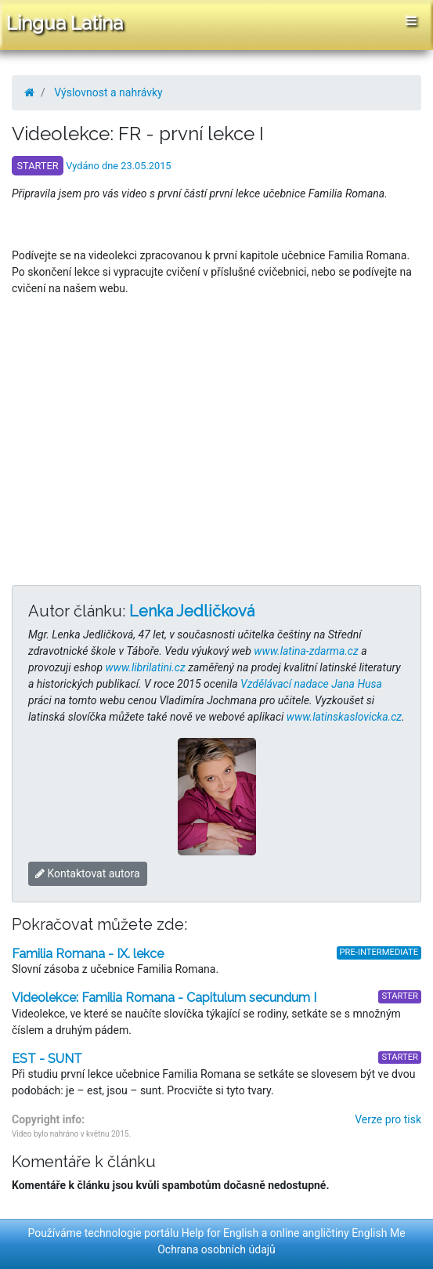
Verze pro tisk (388, 1119)
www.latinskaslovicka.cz (344, 716)
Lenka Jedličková (191, 611)
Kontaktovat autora (87, 873)
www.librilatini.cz (146, 667)
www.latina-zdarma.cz (306, 651)
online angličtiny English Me (338, 1233)
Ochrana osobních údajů (216, 1249)
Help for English (220, 1233)
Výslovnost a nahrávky (108, 92)
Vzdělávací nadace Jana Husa (311, 684)
